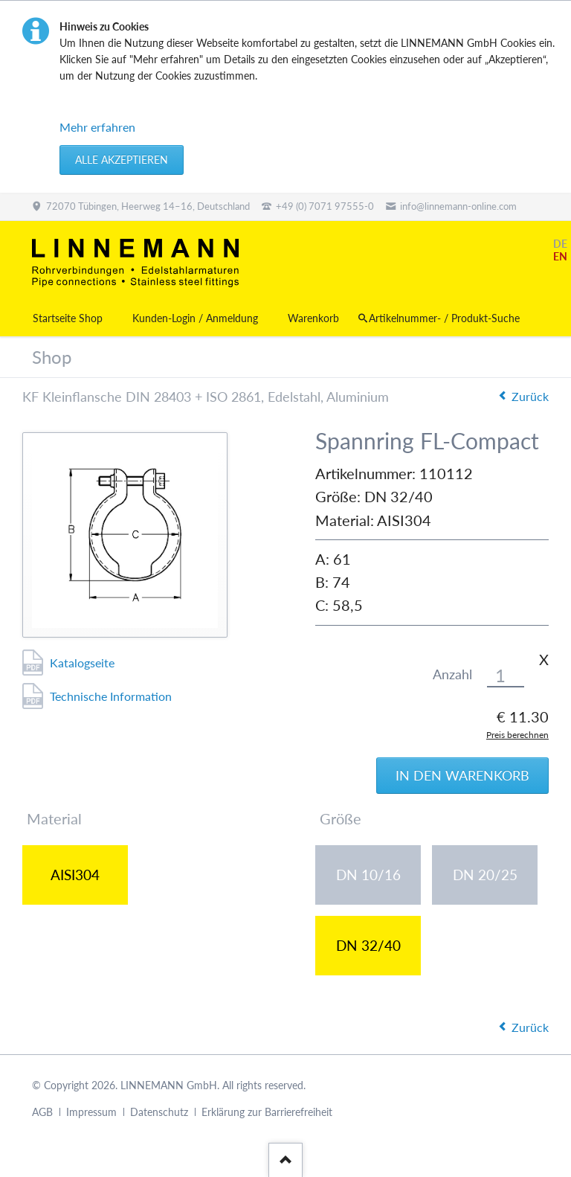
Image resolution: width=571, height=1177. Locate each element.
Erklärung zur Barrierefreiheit (266, 1112)
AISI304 (75, 874)
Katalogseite (82, 662)
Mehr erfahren (97, 127)
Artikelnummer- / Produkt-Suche (444, 318)
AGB (42, 1112)
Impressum (91, 1112)
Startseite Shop (68, 318)
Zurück (530, 396)
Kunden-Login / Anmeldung (195, 318)
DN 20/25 (485, 874)
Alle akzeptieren (121, 159)
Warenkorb (313, 318)
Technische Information (111, 696)
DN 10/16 (368, 874)
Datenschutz (159, 1112)
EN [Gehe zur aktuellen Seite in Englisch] (560, 256)
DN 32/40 (368, 945)
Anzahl (452, 674)
